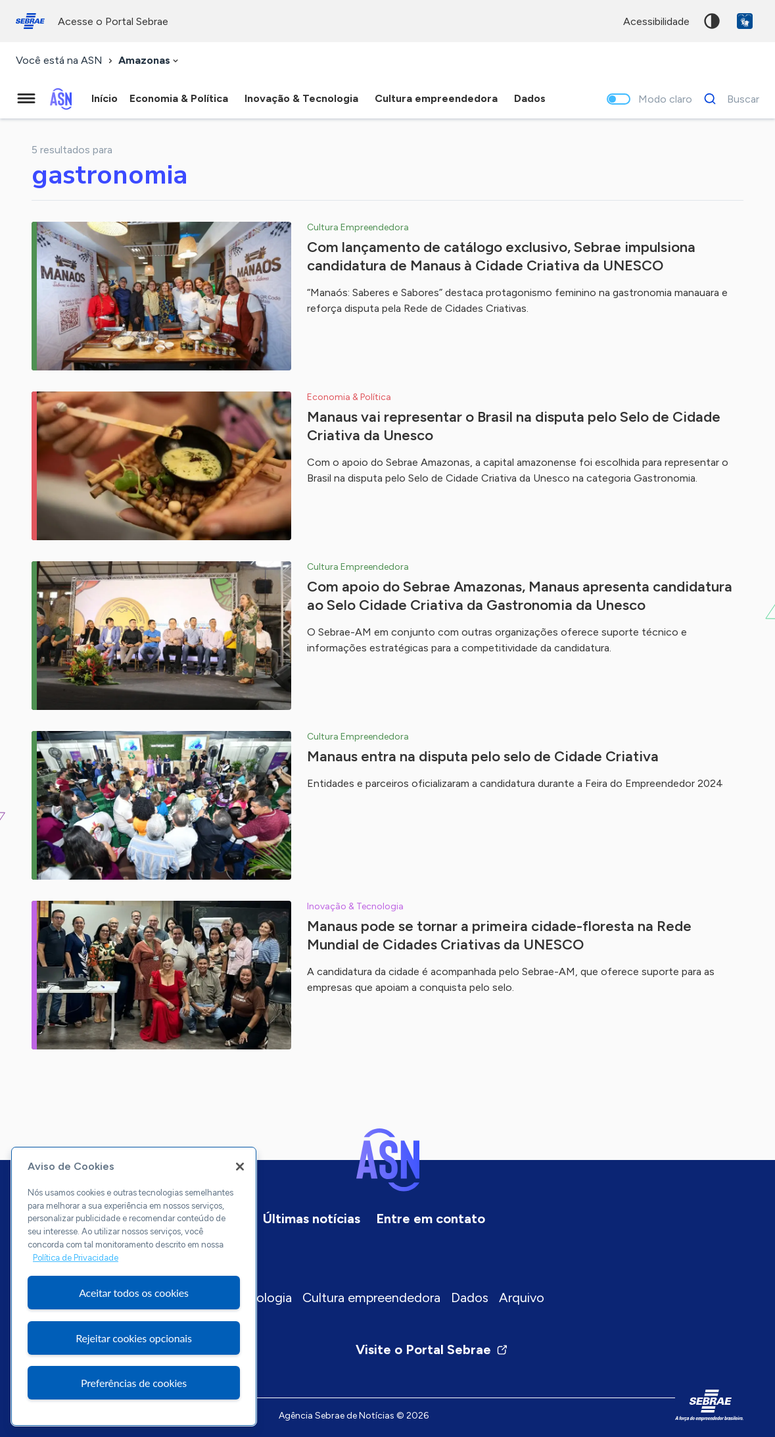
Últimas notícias (311, 1218)
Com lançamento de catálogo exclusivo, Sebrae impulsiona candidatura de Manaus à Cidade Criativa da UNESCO (501, 256)
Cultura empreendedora (371, 1297)
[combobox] (149, 61)
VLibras (744, 21)
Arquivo (521, 1297)
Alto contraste (711, 21)
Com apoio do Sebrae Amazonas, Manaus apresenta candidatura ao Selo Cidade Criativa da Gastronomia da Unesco (519, 596)
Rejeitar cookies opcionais (134, 1338)
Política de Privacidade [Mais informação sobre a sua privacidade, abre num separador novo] (75, 1258)
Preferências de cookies (134, 1382)
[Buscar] (728, 99)
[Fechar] (239, 1166)
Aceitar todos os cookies (134, 1292)
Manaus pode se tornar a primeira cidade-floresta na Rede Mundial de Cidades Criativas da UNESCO (499, 935)
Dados (469, 1297)
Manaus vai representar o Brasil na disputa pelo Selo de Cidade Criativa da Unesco (513, 426)
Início (104, 98)
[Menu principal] (26, 98)
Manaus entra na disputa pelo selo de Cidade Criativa (483, 756)
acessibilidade (656, 21)
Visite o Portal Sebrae (432, 1349)
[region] (134, 1286)
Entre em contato (430, 1218)
